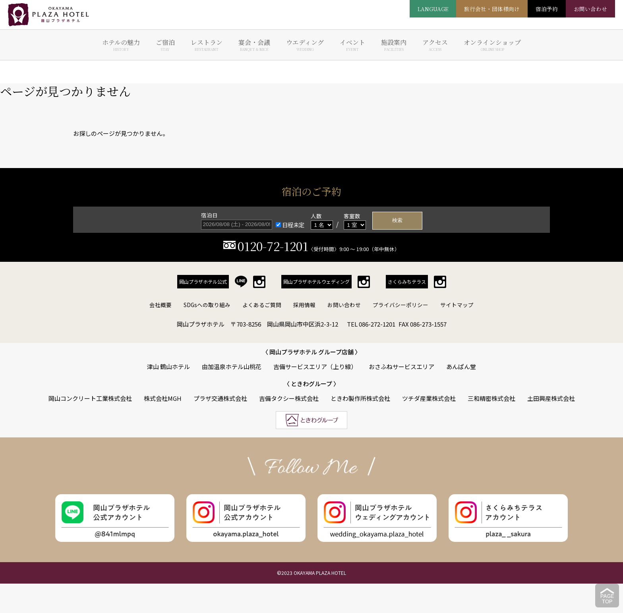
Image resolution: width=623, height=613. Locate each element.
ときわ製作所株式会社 (360, 398)
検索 (397, 220)
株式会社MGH (163, 398)
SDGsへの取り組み (207, 305)
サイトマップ (457, 305)
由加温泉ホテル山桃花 (231, 366)
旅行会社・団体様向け (492, 9)
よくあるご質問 (261, 305)
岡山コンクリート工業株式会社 (90, 398)
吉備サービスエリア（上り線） (315, 366)
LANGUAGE (433, 9)
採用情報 (304, 305)
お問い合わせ (344, 305)
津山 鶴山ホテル (168, 366)
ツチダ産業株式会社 (429, 398)
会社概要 (160, 305)
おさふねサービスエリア (401, 366)
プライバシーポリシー (400, 305)
